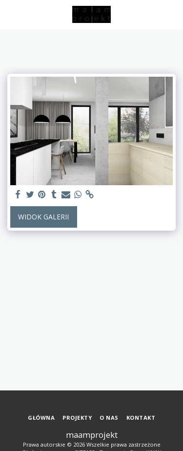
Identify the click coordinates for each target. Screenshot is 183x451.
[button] (10, 14)
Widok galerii (43, 216)
